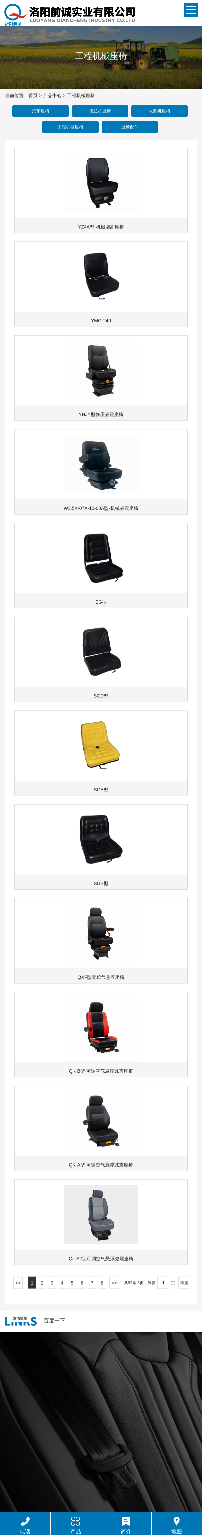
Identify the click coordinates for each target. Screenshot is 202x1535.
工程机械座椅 (81, 95)
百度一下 (54, 1320)
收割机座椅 (159, 110)
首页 (33, 95)
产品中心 (52, 95)
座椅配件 (130, 126)
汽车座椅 (40, 110)
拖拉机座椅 (100, 110)
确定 (184, 1283)
